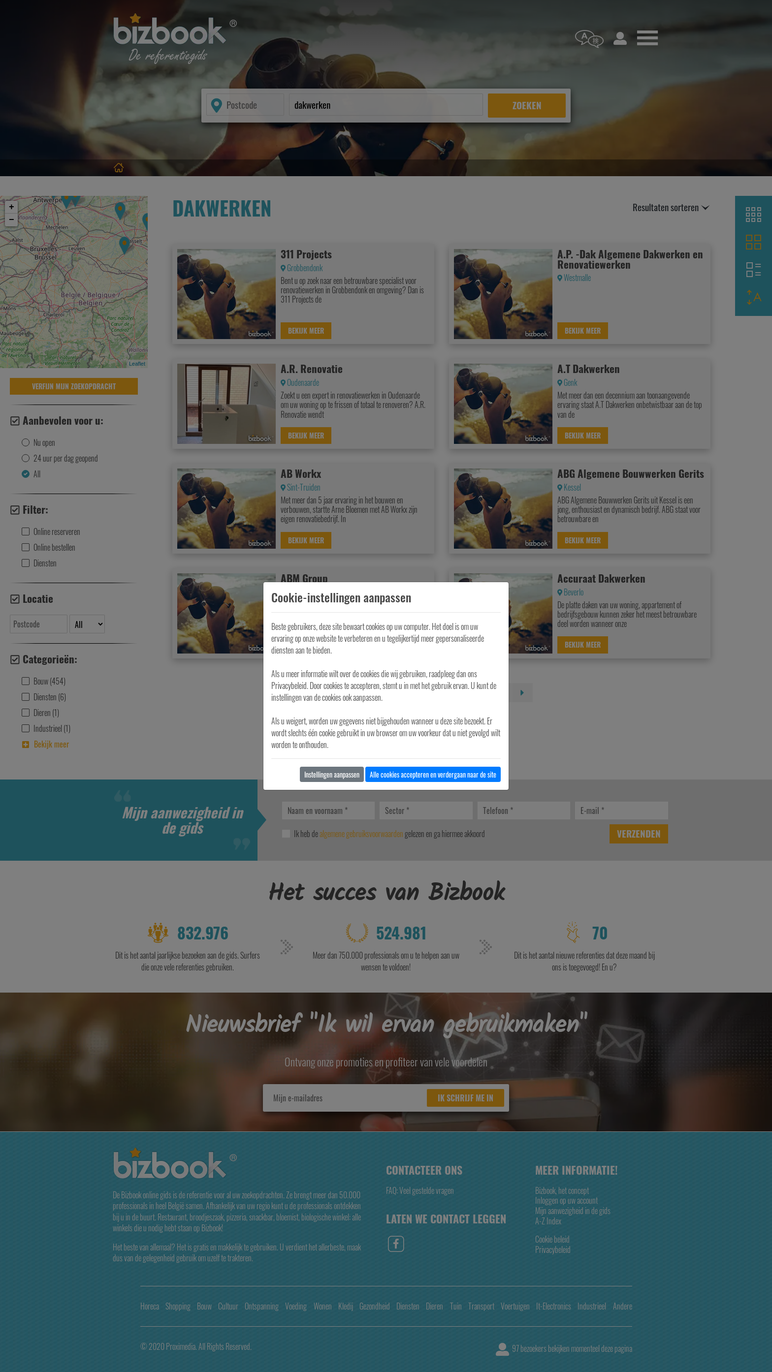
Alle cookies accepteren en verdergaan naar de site (433, 774)
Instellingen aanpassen (331, 774)
